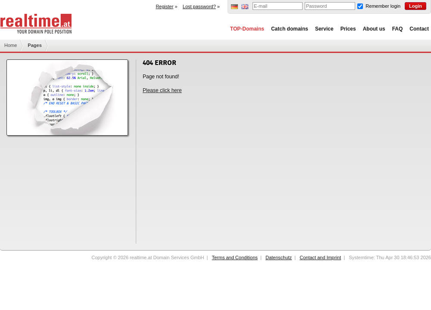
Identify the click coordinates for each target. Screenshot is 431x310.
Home (10, 45)
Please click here (162, 90)
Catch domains (289, 29)
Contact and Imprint (320, 257)
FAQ (397, 29)
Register (164, 6)
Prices (348, 29)
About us (374, 29)
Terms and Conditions (234, 257)
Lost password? (199, 6)
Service (324, 29)
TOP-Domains (247, 29)
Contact (419, 29)
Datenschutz (278, 257)
